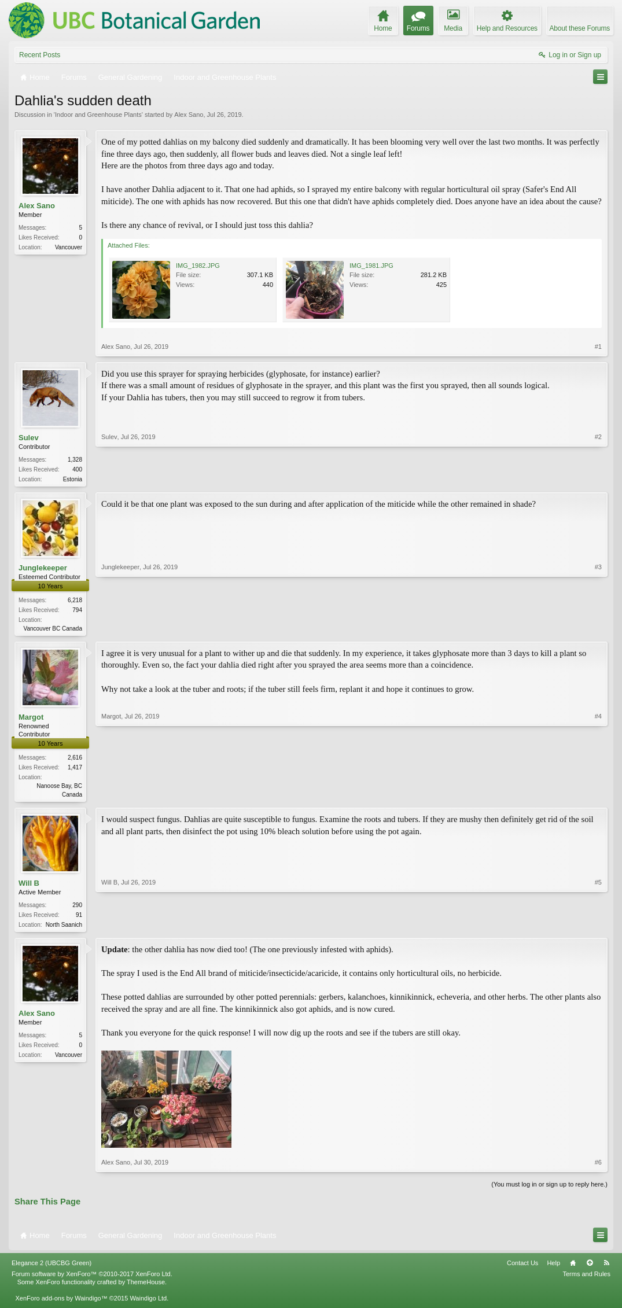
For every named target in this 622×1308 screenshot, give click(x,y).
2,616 (75, 760)
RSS (606, 1267)
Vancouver (68, 247)
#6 (598, 1166)
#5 (598, 926)
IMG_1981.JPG (371, 265)
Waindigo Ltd (148, 1302)
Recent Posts (39, 55)
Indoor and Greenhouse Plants (98, 114)
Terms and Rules (586, 1278)
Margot (31, 719)
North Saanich (64, 928)
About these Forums (580, 28)
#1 (598, 346)
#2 (598, 477)
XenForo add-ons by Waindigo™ (61, 1302)
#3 (598, 628)
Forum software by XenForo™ (92, 1278)
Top (590, 1267)
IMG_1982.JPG (198, 265)
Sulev (29, 437)
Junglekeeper (43, 569)
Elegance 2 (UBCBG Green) (51, 1267)
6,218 (75, 601)
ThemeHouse (146, 1286)
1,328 (75, 459)
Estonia (72, 479)
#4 (598, 795)
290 (77, 908)
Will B (29, 886)
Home (573, 1267)
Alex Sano (188, 114)
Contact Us (522, 1267)
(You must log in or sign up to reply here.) (549, 1188)
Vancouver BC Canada (52, 630)
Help (553, 1267)
